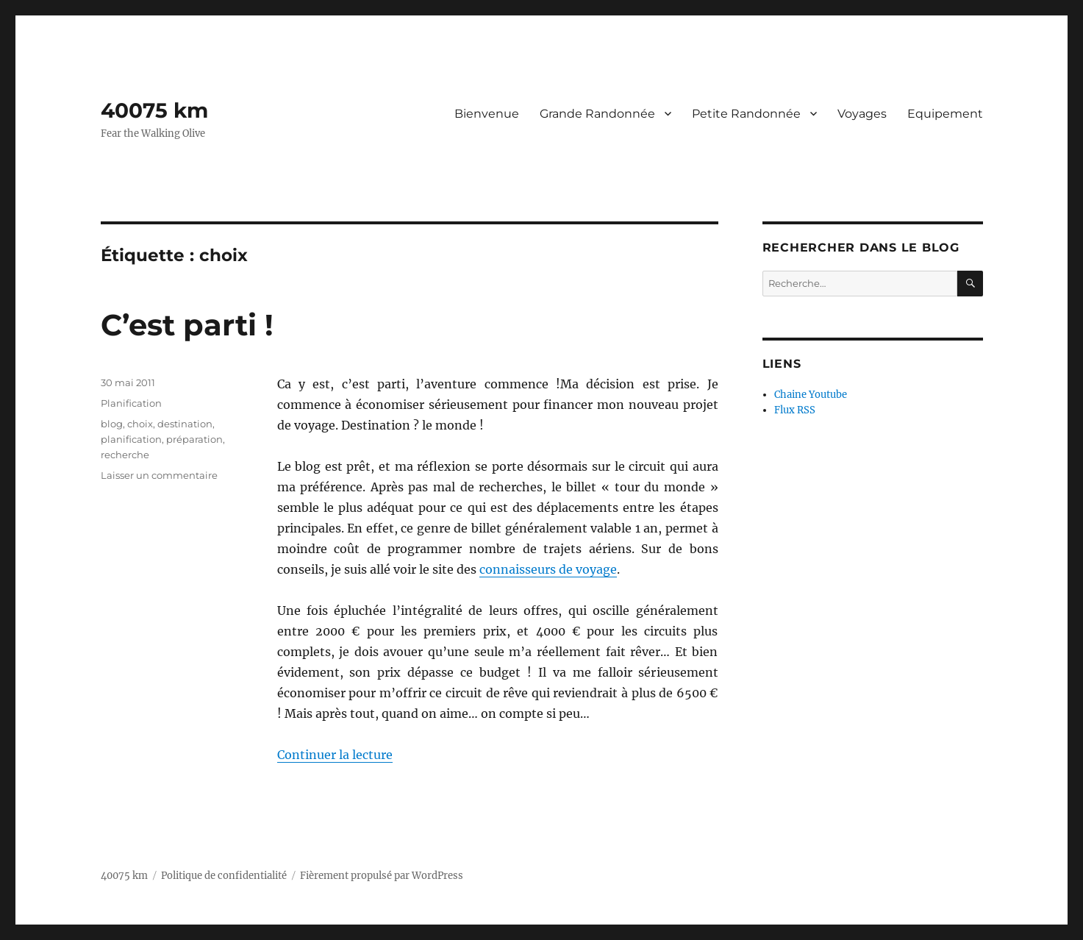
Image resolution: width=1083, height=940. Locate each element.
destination (184, 424)
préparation (194, 439)
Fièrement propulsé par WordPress (381, 875)
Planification (131, 403)
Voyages (862, 114)
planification (131, 439)
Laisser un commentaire (159, 475)
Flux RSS (794, 410)
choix (140, 424)
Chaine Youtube (810, 394)
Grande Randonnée (597, 114)
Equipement (945, 114)
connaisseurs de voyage (548, 569)
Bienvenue (486, 114)
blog (112, 424)
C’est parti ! (187, 325)
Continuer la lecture (335, 754)
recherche (125, 454)
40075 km (154, 110)
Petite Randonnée (746, 114)
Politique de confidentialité (224, 875)
